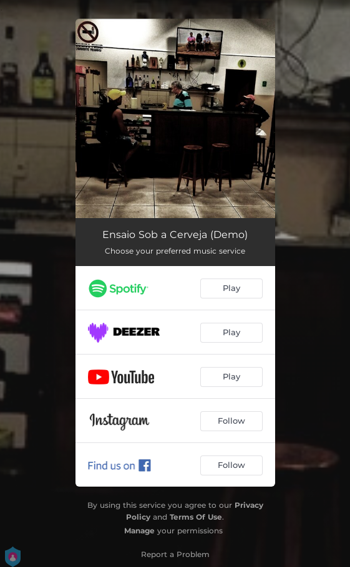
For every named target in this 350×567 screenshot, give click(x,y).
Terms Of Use (196, 517)
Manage (139, 530)
